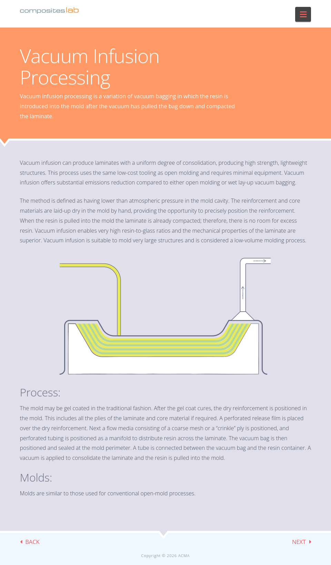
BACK (32, 542)
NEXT (299, 542)
